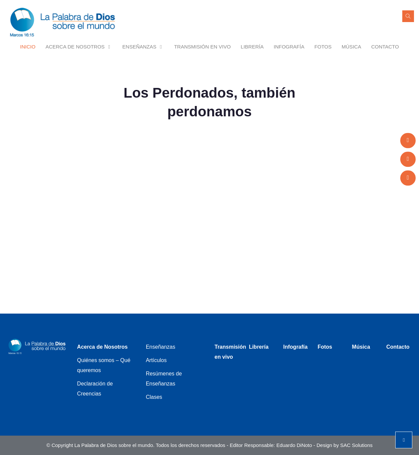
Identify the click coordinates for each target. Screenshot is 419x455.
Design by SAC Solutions (345, 445)
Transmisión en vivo (202, 46)
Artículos (156, 360)
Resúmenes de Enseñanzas (164, 378)
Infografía (289, 46)
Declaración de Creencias (95, 388)
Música (351, 46)
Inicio (27, 46)
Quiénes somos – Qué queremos (103, 365)
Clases (154, 397)
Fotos (322, 46)
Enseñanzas (143, 46)
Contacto (385, 46)
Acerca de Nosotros (79, 46)
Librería (252, 46)
